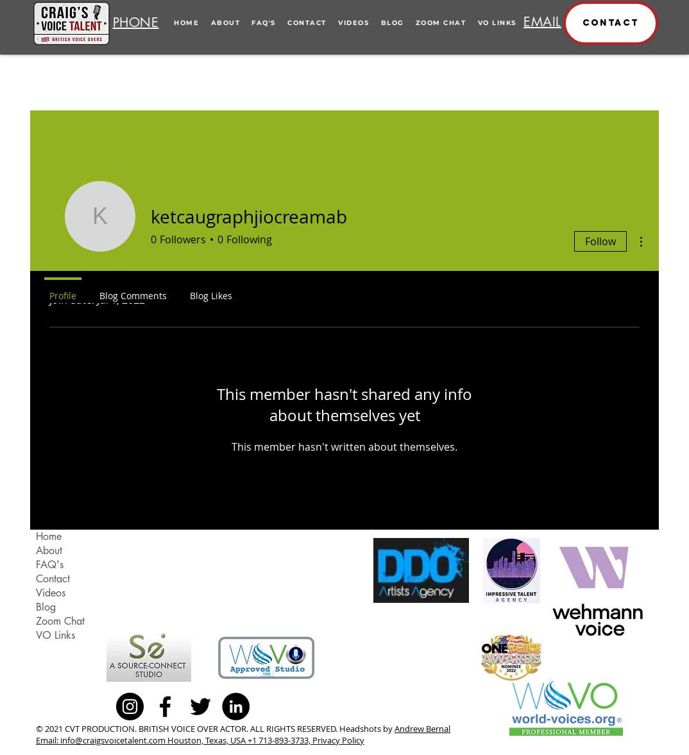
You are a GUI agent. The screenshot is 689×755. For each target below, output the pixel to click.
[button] (610, 23)
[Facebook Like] (284, 706)
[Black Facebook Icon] (165, 706)
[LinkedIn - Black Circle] (236, 706)
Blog (46, 607)
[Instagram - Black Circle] (130, 706)
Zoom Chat (60, 621)
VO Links (55, 635)
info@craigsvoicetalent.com (113, 740)
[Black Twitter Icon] (200, 706)
